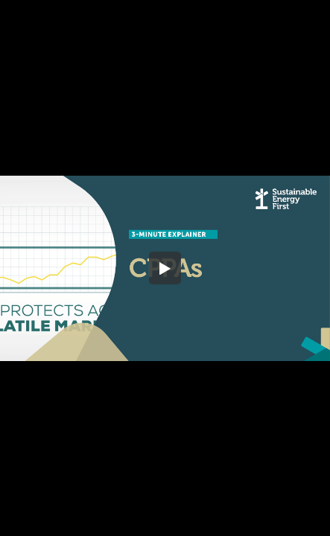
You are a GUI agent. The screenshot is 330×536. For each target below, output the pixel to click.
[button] (165, 268)
